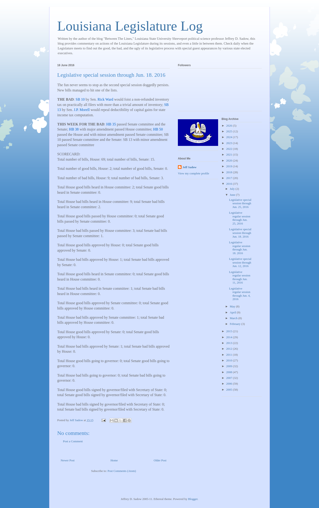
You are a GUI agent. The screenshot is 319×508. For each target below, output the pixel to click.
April (233, 312)
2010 (229, 360)
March (234, 318)
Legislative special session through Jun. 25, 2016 (240, 203)
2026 (229, 125)
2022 (229, 148)
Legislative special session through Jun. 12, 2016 (240, 262)
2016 (229, 183)
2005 (229, 389)
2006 (229, 383)
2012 (229, 348)
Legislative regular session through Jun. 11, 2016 (239, 277)
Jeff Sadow (189, 167)
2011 (229, 354)
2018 (229, 172)
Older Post (160, 460)
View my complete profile (193, 173)
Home (114, 460)
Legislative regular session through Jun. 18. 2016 (239, 248)
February (235, 324)
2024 (229, 137)
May (233, 306)
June (233, 194)
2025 (229, 131)
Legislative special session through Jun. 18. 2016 (240, 232)
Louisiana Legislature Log (130, 26)
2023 (229, 143)
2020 (229, 160)
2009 (229, 366)
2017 (229, 178)
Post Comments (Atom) (122, 471)
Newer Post (67, 460)
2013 (229, 343)
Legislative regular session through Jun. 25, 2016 (239, 218)
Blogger (192, 499)
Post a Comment (73, 441)
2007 (229, 378)
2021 (229, 154)
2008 (229, 372)
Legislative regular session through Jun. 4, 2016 (239, 294)
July (233, 188)
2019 (229, 166)
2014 (229, 337)
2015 (229, 331)
